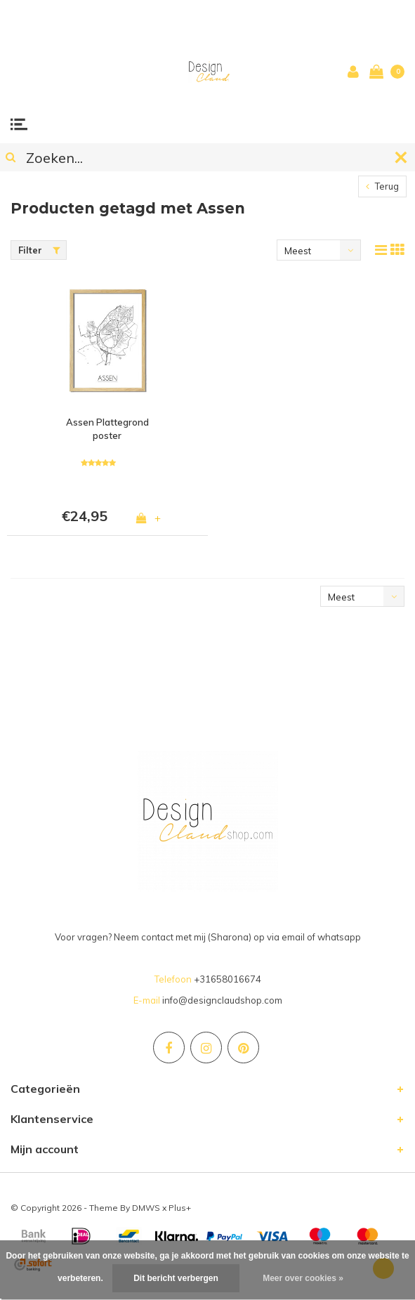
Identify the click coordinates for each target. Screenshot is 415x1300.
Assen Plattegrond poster (107, 428)
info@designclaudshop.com (222, 1000)
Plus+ (180, 1207)
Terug (382, 186)
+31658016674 (227, 979)
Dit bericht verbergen (175, 1278)
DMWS (146, 1207)
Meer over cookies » (303, 1278)
